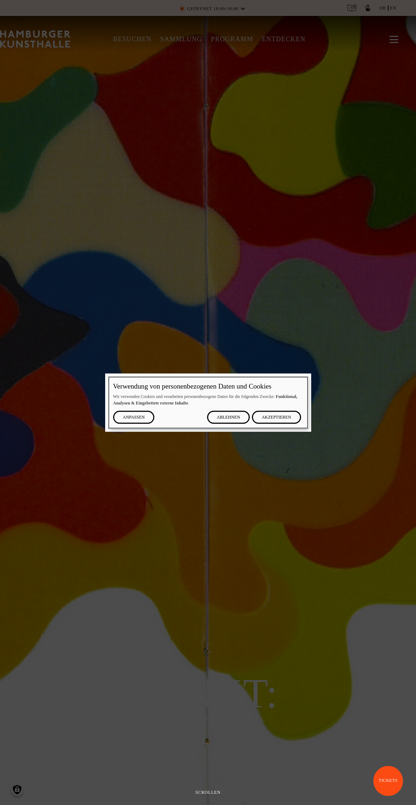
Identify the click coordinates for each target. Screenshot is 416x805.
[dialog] (208, 402)
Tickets (388, 780)
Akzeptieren (276, 417)
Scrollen (208, 792)
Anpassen (134, 417)
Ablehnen (228, 417)
